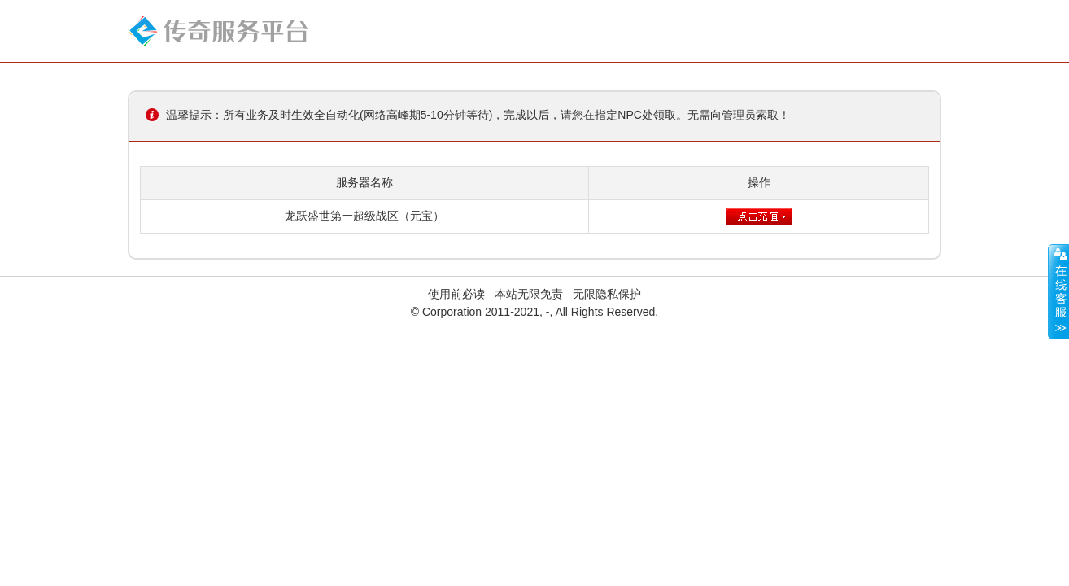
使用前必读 (456, 293)
